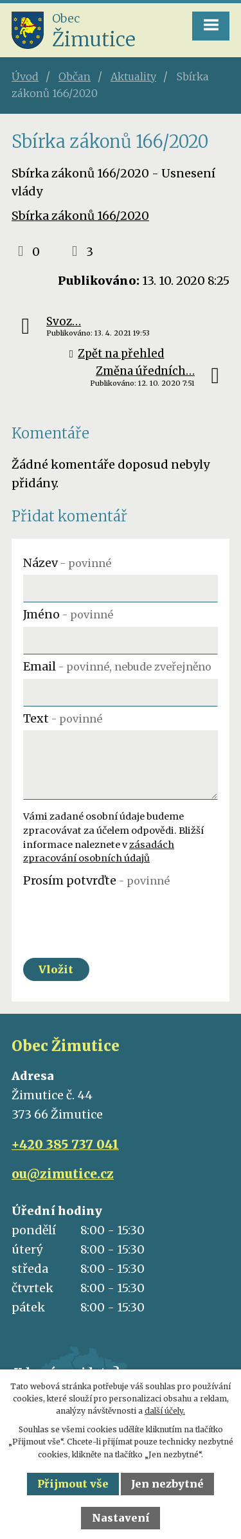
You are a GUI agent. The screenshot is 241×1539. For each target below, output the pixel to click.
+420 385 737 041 (65, 1144)
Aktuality (133, 76)
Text (62, 718)
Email (117, 666)
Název (67, 562)
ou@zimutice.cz (63, 1174)
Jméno (68, 614)
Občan (74, 76)
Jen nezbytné (167, 1483)
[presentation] (120, 917)
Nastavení (121, 1517)
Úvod (25, 76)
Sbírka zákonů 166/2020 (80, 215)
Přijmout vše (73, 1483)
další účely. (165, 1411)
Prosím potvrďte (96, 880)
